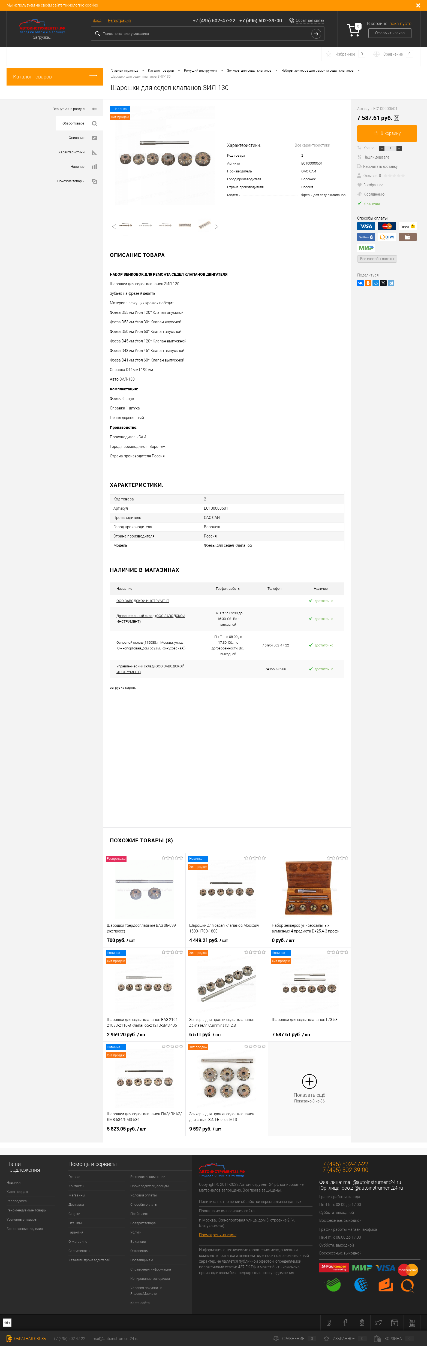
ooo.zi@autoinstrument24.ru (372, 1188)
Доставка (76, 1204)
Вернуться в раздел (75, 109)
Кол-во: (369, 147)
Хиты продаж (17, 1192)
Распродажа (17, 1201)
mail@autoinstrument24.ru (372, 1182)
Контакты (76, 1186)
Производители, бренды (149, 1186)
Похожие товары (77, 181)
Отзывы (75, 1223)
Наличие (84, 166)
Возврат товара (143, 1223)
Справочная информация (150, 1269)
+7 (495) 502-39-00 (260, 20)
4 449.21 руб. (208, 940)
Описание (83, 138)
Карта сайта (140, 1303)
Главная (74, 1177)
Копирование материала (150, 1279)
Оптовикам (139, 1251)
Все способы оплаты (377, 258)
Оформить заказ (390, 33)
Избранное (345, 1338)
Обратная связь (310, 20)
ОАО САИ (308, 171)
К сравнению (370, 194)
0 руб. (283, 940)
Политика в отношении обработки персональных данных (250, 1201)
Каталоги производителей (89, 1260)
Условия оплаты (143, 1195)
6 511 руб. (205, 1035)
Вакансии (138, 1241)
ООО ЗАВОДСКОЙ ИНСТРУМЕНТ (142, 601)
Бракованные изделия (25, 1229)
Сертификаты (79, 1251)
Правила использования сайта (227, 1211)
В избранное (370, 184)
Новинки (13, 1182)
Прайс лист (139, 1214)
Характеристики (77, 152)
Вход (97, 20)
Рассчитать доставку (377, 166)
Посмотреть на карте (217, 1235)
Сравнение (294, 1338)
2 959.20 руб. (126, 1035)
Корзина (394, 1338)
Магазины (76, 1195)
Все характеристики (312, 145)
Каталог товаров (55, 77)
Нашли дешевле (373, 157)
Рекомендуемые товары (27, 1210)
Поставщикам (141, 1260)
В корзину (387, 133)
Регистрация (119, 20)
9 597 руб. (205, 1129)
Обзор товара (79, 123)
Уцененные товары (22, 1219)
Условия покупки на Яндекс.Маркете (146, 1291)
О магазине (77, 1241)
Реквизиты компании (147, 1177)
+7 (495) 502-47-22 (214, 20)
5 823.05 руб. (126, 1129)
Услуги (135, 1232)
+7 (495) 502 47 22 (69, 1338)
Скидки (74, 1214)
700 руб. (121, 940)
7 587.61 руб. (291, 1035)
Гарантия (75, 1232)
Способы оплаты (144, 1204)
